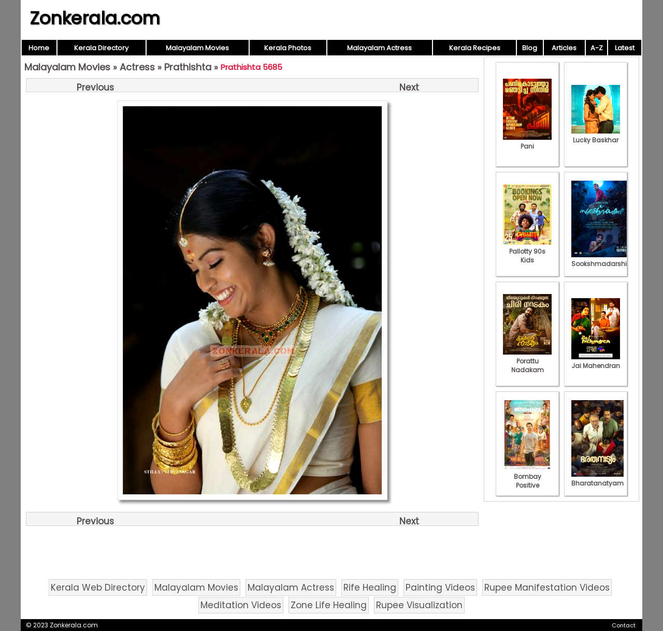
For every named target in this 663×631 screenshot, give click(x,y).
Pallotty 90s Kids (527, 251)
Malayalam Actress (379, 48)
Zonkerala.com (95, 18)
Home (38, 48)
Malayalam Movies (197, 48)
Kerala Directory (101, 48)
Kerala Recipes (474, 48)
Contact (624, 625)
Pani (527, 142)
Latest (625, 48)
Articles (564, 48)
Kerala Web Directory (98, 587)
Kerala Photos (287, 48)
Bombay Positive (527, 476)
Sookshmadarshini (601, 259)
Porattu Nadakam (527, 361)
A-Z (596, 48)
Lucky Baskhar (595, 135)
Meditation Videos (240, 605)
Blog (529, 48)
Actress (137, 67)
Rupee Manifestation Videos (547, 587)
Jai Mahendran (595, 361)
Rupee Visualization (419, 605)
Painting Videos (440, 587)
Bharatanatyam (597, 479)
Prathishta (187, 67)
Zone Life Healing (329, 605)
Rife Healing (369, 587)
